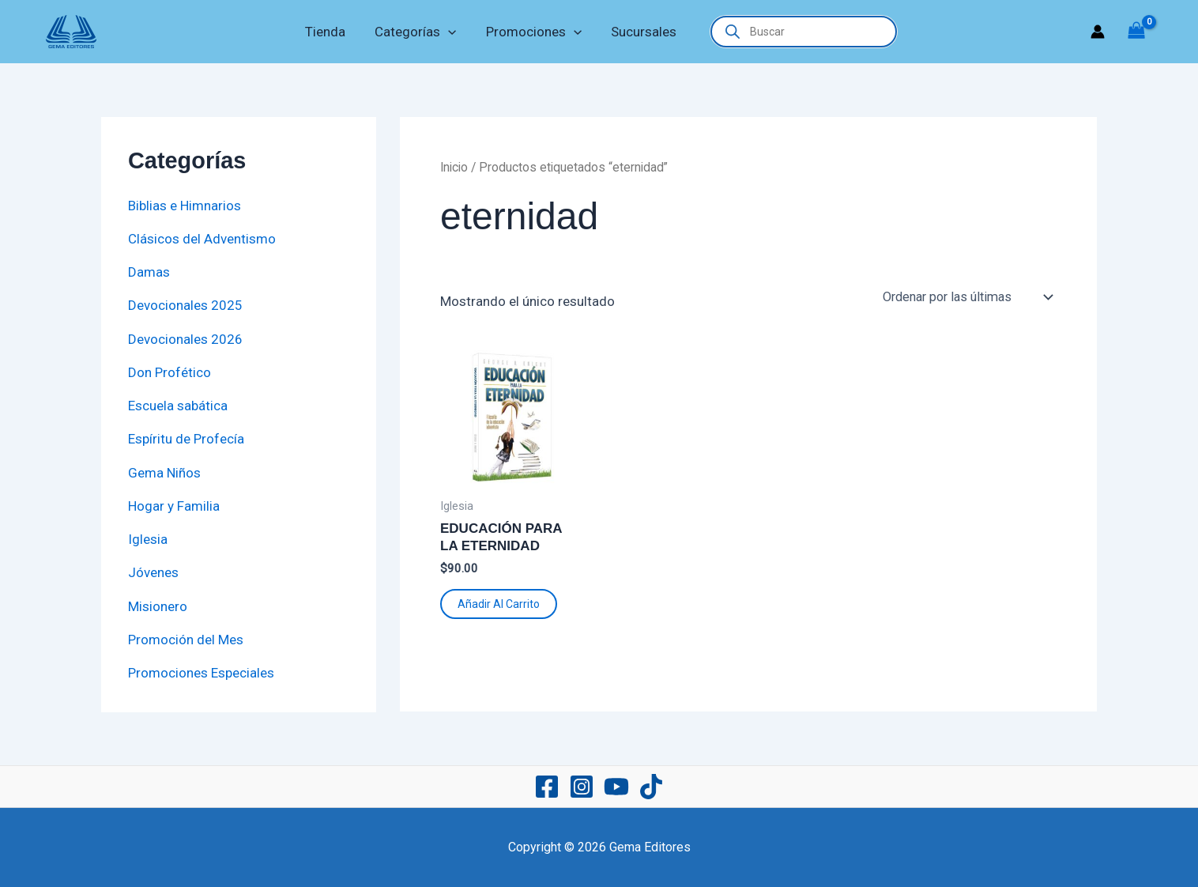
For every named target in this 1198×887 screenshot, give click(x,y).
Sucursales (639, 32)
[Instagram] (581, 786)
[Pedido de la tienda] (967, 297)
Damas (149, 272)
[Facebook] (546, 786)
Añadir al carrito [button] (499, 604)
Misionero (157, 606)
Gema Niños (164, 473)
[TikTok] (651, 786)
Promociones (532, 31)
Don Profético (169, 372)
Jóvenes (153, 572)
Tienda (329, 32)
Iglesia (148, 539)
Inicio (454, 167)
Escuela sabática (178, 405)
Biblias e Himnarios (184, 205)
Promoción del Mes (185, 639)
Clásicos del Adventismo (202, 239)
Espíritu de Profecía (186, 439)
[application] (450, 31)
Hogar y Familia (174, 506)
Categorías (417, 31)
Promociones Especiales (201, 673)
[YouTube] (616, 786)
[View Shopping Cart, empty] (1136, 32)
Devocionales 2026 (185, 339)
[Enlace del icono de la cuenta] (1098, 32)
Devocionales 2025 (185, 305)
